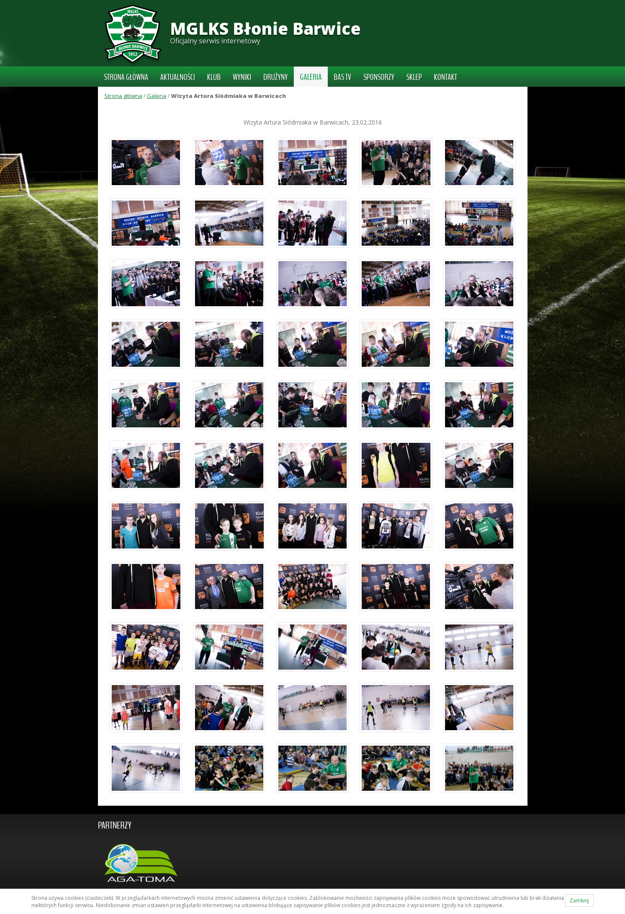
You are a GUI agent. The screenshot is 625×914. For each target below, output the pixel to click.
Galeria (311, 77)
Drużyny (275, 77)
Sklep (414, 77)
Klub (214, 77)
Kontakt (445, 77)
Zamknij (579, 900)
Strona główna (126, 77)
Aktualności (177, 77)
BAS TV (342, 77)
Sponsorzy (378, 77)
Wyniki (242, 77)
